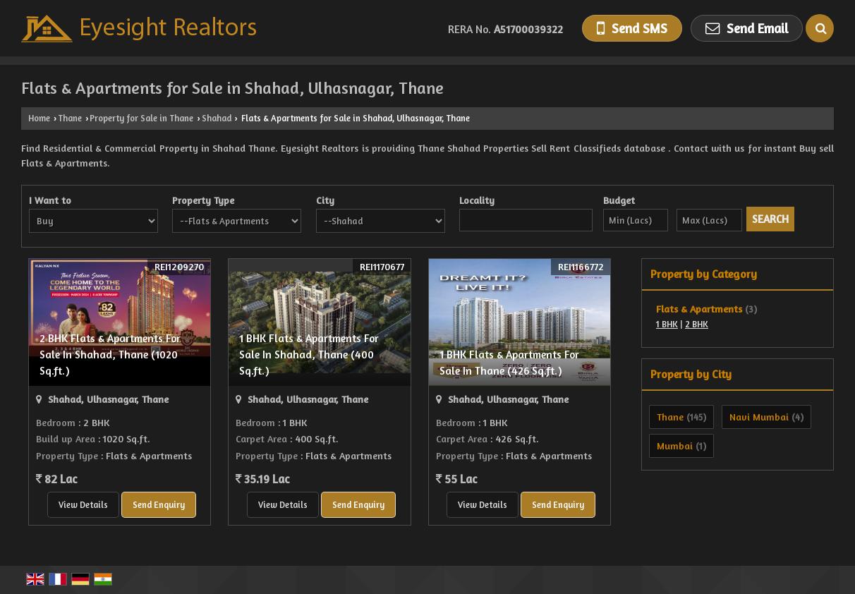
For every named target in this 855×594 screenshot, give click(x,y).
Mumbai (675, 445)
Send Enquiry (159, 504)
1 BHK (667, 324)
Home (39, 118)
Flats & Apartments (699, 309)
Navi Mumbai (759, 417)
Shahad (216, 118)
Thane (70, 118)
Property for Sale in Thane (141, 118)
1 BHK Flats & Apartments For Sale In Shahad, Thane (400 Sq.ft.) (309, 354)
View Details (83, 504)
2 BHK (696, 324)
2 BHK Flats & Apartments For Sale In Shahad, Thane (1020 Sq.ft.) (110, 354)
